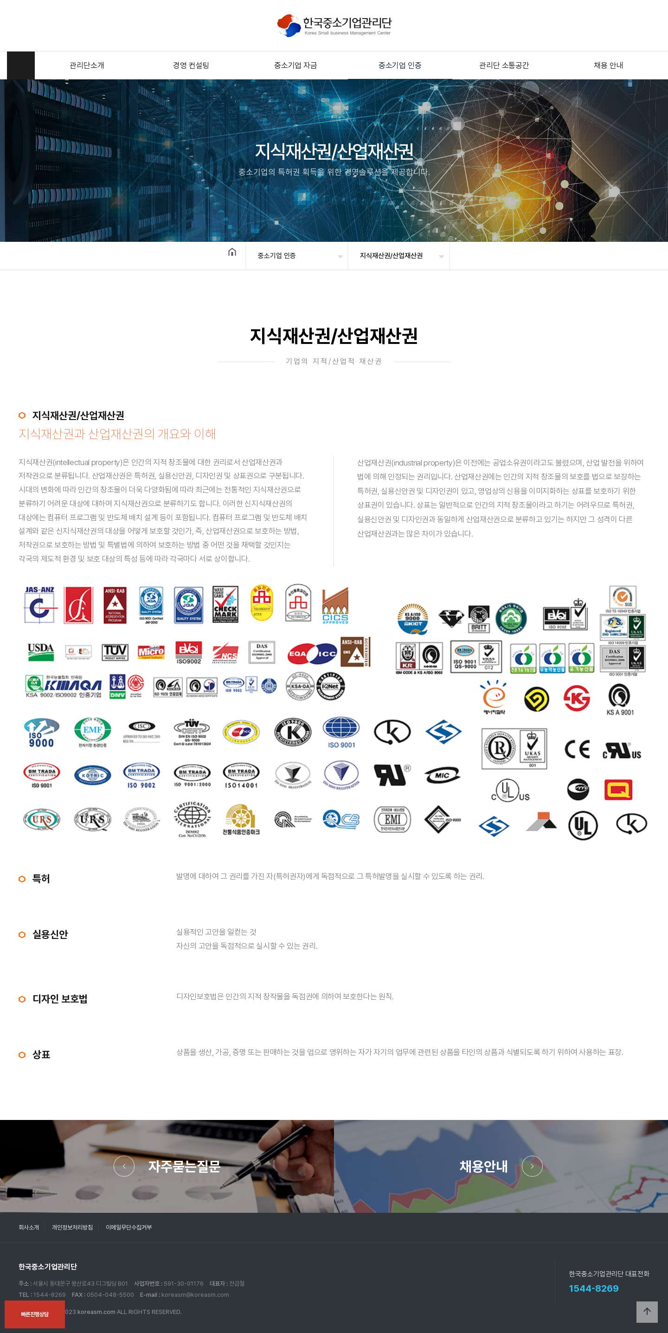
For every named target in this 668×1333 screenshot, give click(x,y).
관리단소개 (87, 65)
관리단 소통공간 (504, 65)
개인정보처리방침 (72, 1227)
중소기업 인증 (400, 65)
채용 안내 (608, 65)
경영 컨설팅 (191, 65)
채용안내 (484, 1166)
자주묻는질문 (184, 1166)
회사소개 (29, 1227)
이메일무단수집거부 (129, 1227)
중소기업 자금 (295, 65)
